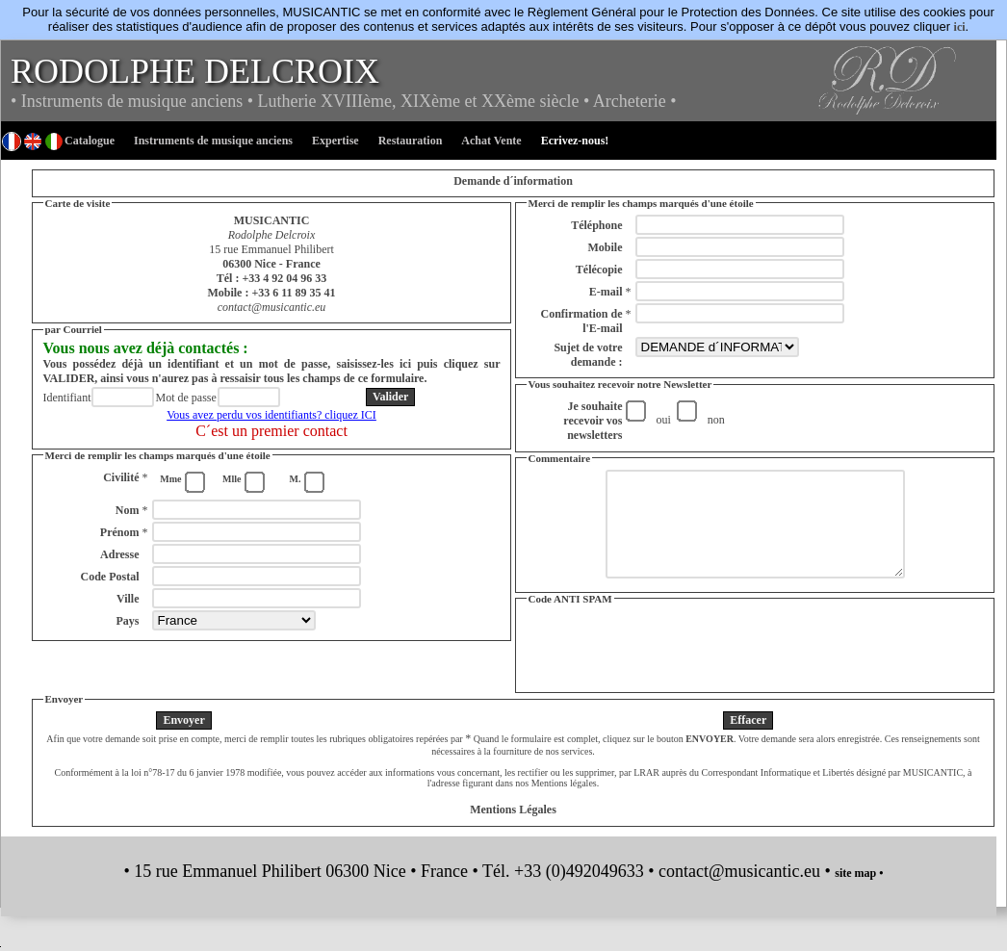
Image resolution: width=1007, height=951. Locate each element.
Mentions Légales (513, 829)
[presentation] (754, 667)
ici (960, 27)
